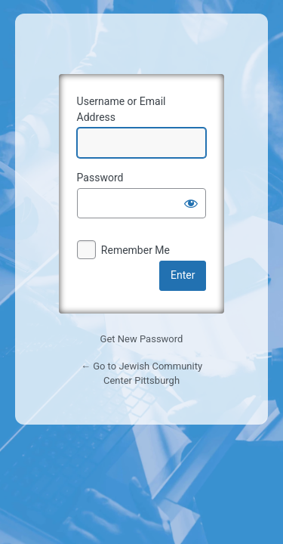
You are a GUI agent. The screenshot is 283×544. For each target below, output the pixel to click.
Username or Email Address (121, 109)
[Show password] (191, 203)
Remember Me (135, 250)
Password (100, 178)
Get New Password (141, 339)
